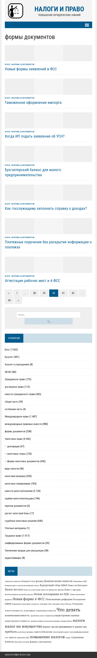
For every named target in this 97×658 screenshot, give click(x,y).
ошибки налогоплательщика (19, 498)
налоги (79, 620)
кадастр (49, 615)
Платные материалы (15, 528)
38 (34, 293)
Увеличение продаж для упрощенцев (24, 550)
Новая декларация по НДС (52, 594)
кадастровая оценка (66, 615)
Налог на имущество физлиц (52, 590)
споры (67, 637)
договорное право (14, 386)
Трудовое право (13, 535)
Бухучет (9, 356)
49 (9, 300)
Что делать (68, 610)
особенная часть (13, 409)
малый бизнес (66, 621)
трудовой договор (21, 642)
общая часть (11, 401)
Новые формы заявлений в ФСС (31, 69)
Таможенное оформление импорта (33, 102)
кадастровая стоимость (17, 621)
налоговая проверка (15, 476)
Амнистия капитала (13, 581)
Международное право (17, 416)
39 (44, 293)
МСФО (8, 371)
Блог (7, 64)
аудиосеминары (13, 557)
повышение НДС (23, 637)
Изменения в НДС (80, 581)
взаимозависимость (17, 615)
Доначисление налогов (58, 581)
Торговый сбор (45, 604)
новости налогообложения (18, 491)
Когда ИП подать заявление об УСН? (35, 136)
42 (73, 293)
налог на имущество (23, 626)
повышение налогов (47, 636)
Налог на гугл (14, 589)
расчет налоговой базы (17, 513)
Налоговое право (14, 438)
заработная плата (37, 616)
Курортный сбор (50, 585)
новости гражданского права (20, 394)
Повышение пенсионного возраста (25, 604)
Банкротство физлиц (32, 581)
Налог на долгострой (31, 590)
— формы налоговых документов (22, 461)
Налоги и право (12, 655)
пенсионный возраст (61, 632)
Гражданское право (15, 379)
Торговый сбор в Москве (61, 604)
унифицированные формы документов (25, 543)
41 (63, 293)
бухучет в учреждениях (17, 364)
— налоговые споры (15, 453)
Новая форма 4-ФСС (29, 599)
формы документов (22, 64)
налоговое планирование (17, 483)
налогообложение (43, 631)
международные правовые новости (23, 424)
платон (12, 637)
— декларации (12, 446)
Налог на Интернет (78, 585)
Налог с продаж (72, 589)
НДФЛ (64, 585)
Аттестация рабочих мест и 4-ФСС (32, 280)
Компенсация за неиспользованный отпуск (22, 585)
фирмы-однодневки (40, 641)
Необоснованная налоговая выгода (19, 594)
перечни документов (15, 505)
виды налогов (12, 468)
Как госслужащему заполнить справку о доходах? (46, 208)
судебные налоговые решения (21, 520)
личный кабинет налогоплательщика (45, 621)
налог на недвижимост (58, 626)
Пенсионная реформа (59, 599)
